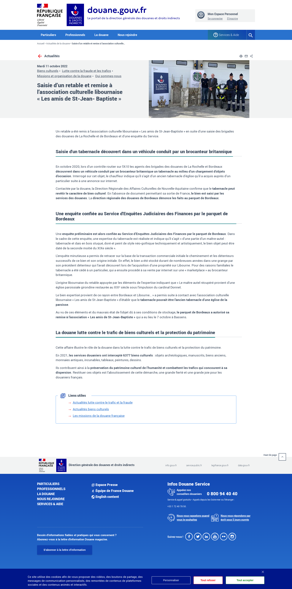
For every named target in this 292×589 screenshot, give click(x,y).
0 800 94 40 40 (222, 493)
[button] (241, 55)
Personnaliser (170, 580)
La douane (46, 494)
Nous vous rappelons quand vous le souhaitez (193, 517)
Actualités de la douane (58, 43)
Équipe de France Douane (112, 490)
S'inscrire (232, 18)
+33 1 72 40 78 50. (176, 506)
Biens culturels (47, 71)
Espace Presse (104, 484)
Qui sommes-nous (108, 76)
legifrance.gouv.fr (219, 465)
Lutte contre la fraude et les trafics (86, 71)
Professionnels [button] (75, 35)
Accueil (40, 43)
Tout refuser (207, 580)
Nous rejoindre (127, 35)
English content (105, 496)
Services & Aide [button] (229, 35)
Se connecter (215, 18)
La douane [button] (101, 35)
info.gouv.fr (171, 465)
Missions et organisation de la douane (64, 76)
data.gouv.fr (244, 465)
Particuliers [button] (48, 35)
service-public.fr (194, 465)
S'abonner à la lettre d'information (65, 549)
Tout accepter (245, 580)
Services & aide (50, 504)
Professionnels (51, 489)
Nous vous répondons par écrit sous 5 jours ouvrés (235, 517)
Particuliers (48, 483)
